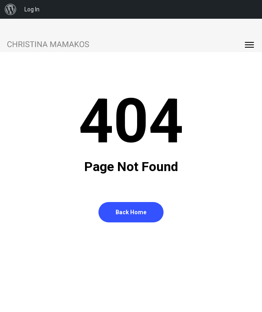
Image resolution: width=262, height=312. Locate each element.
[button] (249, 44)
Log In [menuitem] (31, 9)
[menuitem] (10, 9)
